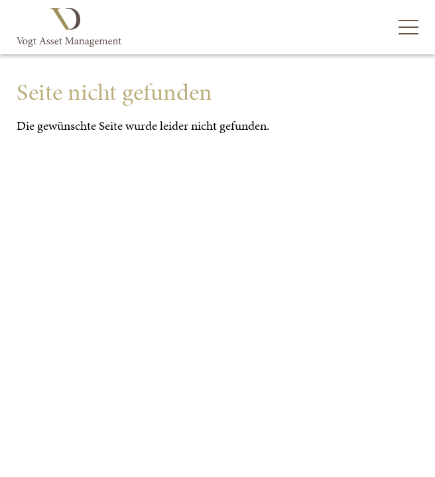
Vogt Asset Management (71, 27)
